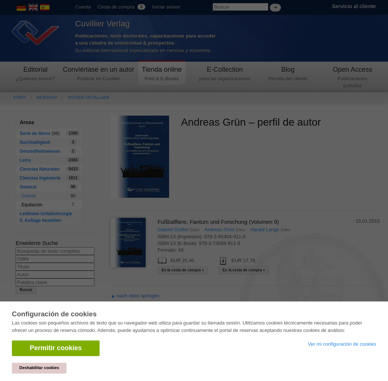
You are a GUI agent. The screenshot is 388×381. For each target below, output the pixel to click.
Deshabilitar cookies (39, 367)
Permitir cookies (56, 348)
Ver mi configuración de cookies (342, 344)
